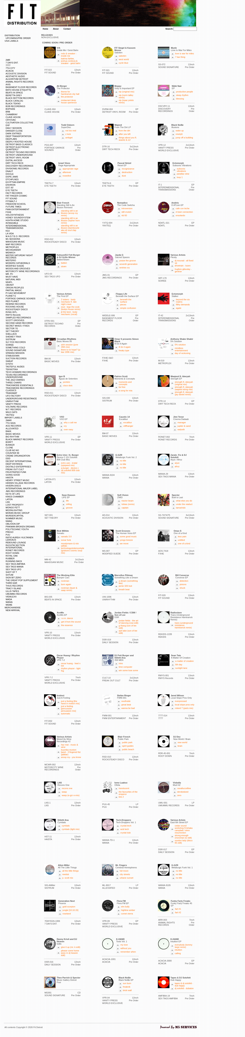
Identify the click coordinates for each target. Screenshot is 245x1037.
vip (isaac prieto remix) (126, 101)
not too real (70, 130)
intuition (178, 950)
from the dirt (124, 130)
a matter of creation (184, 661)
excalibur (127, 422)
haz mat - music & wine (69, 746)
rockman (65, 581)
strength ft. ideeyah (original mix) (184, 383)
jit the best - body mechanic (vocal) (69, 313)
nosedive (67, 176)
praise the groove (127, 260)
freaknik (126, 987)
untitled (181, 540)
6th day (178, 664)
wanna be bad (128, 708)
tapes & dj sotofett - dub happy (184, 984)
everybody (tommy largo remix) (183, 946)
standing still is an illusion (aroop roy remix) (69, 213)
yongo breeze (126, 540)
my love (124, 945)
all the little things (70, 871)
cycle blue (123, 63)
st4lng (69, 504)
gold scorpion (69, 906)
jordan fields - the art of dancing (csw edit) (128, 621)
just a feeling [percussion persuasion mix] (68, 708)
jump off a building (184, 137)
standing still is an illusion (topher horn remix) (70, 220)
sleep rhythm (182, 95)
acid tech (124, 829)
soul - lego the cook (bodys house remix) (70, 308)
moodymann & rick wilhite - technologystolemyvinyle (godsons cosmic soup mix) (72, 548)
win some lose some (128, 670)
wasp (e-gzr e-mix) (70, 795)
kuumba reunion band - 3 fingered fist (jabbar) (70, 752)
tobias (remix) (128, 504)
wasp (64, 792)
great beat (126, 704)
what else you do (184, 501)
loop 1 (180, 177)
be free (122, 387)
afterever (67, 172)
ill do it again (125, 347)
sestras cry (124, 267)
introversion (127, 208)
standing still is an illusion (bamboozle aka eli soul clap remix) (70, 229)
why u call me (70, 422)
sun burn (127, 983)
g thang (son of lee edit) (127, 626)
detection (184, 581)
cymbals (66, 826)
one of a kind (184, 543)
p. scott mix (67, 878)
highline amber (128, 910)
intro (121, 663)
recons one (67, 788)
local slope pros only (184, 704)
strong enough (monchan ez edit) (183, 836)
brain (180, 746)
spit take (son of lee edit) (128, 632)
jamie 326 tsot (125, 586)
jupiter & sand (183, 426)
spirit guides (128, 746)
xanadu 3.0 (66, 536)
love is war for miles (184, 53)
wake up (180, 130)
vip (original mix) (126, 91)
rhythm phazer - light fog (70, 669)
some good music (128, 536)
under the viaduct (184, 504)
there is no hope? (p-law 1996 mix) (71, 351)
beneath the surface (125, 300)
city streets (125, 874)
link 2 (121, 797)
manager (181, 422)
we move (124, 543)
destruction (127, 172)
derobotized (183, 792)
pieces (123, 304)
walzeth (181, 429)
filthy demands (183, 304)
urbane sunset (126, 878)
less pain (182, 536)
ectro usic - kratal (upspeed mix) (69, 464)
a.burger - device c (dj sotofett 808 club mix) (70, 470)
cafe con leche (182, 208)
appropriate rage (70, 169)
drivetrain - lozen (182, 265)
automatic (65, 713)
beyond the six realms (183, 300)
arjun (177, 463)
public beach (128, 749)
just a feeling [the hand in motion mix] (70, 702)
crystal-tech (125, 826)
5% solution (180, 344)
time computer (125, 667)
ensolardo (180, 215)
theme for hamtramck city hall (70, 92)
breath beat (124, 589)
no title (123, 460)
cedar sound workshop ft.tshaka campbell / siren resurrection (184, 829)
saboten (122, 56)
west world (124, 59)
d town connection (184, 212)
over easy (68, 429)
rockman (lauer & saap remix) (69, 589)
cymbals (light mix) (70, 829)
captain (125, 508)
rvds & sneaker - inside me (68, 54)
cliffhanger (128, 426)
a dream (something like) (128, 582)
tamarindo (181, 508)
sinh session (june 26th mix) (69, 345)
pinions (183, 584)
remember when (128, 952)
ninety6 (179, 134)
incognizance (128, 169)
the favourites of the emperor (128, 793)
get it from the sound (71, 622)
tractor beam (128, 501)
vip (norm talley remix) (126, 96)
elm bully (125, 906)
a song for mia (125, 390)
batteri (64, 263)
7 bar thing (180, 57)
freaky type (124, 350)
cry (65, 426)
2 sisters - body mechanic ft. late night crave (68, 301)
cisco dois (67, 385)
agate (178, 308)
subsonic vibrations (181, 170)
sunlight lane (181, 668)
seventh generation (128, 264)
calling (178, 953)
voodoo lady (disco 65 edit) (184, 841)
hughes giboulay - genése (183, 270)
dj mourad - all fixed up (184, 261)
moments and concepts (125, 383)
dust (124, 176)
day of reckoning (182, 353)
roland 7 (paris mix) (184, 708)
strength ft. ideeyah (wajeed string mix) (184, 388)
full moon (124, 871)
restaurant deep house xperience (69, 101)
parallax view (183, 174)
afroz (177, 466)
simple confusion (128, 308)
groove (69, 508)
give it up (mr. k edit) (70, 947)
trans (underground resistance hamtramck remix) (184, 625)
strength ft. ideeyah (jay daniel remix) (184, 393)
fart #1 (178, 909)
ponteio (66, 382)
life (67, 501)
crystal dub (125, 833)
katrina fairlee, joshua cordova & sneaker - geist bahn (70, 60)
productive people (184, 91)
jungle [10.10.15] (70, 910)
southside (125, 701)
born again (66, 584)
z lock (68, 134)
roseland (67, 913)
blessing (180, 98)
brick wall (127, 990)
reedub (65, 874)
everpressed (181, 701)
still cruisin (126, 212)
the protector (67, 97)
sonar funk (66, 540)
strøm (63, 266)
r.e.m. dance (67, 618)
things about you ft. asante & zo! (128, 138)
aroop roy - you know (71, 757)
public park (127, 742)
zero (179, 795)
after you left (125, 134)
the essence (67, 625)
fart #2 (178, 912)
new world (182, 742)
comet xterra (127, 913)
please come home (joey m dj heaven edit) (70, 952)
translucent (124, 788)
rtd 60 (124, 215)
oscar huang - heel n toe (70, 664)
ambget (69, 137)
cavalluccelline (184, 788)
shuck (182, 588)
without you (125, 948)
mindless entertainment (181, 349)
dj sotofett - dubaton (184, 988)
